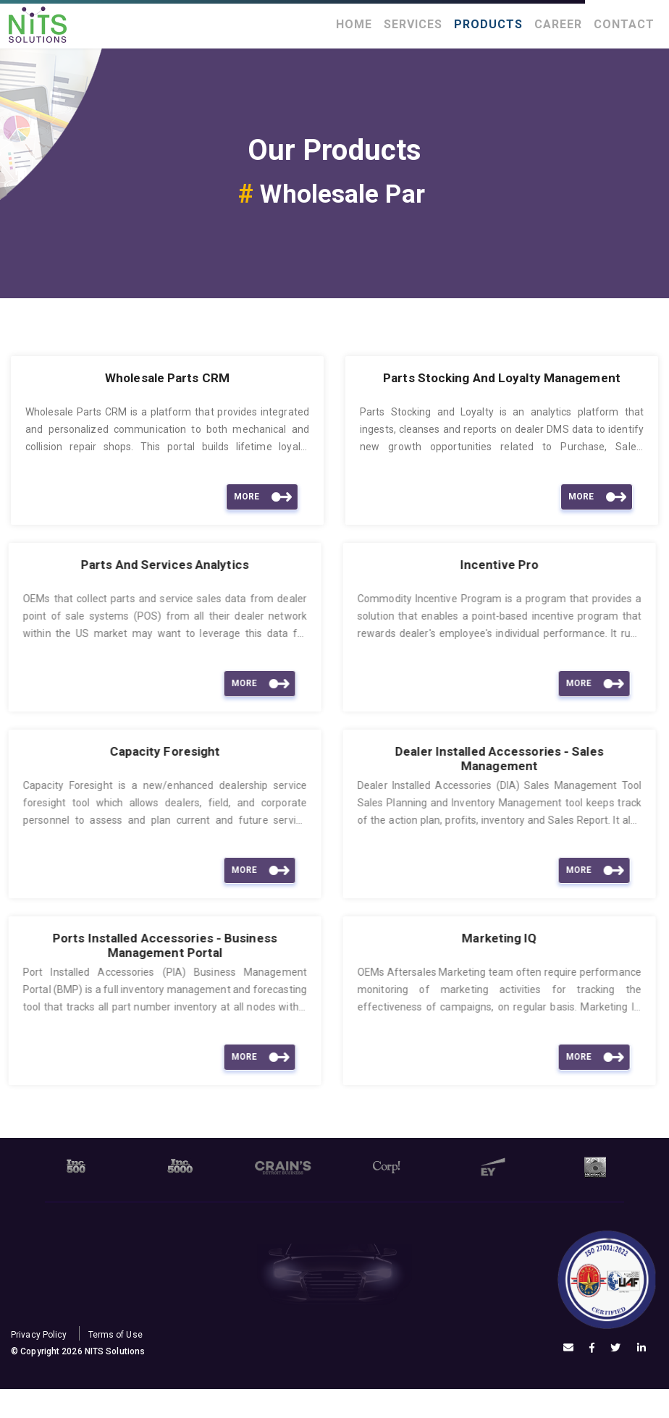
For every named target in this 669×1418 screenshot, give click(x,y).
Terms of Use (115, 1335)
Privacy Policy (39, 1335)
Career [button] (558, 24)
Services (413, 24)
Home (354, 24)
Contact (624, 24)
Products (488, 24)
